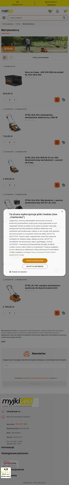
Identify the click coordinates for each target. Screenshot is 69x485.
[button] (18, 272)
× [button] (62, 211)
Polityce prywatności (38, 252)
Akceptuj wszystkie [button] (34, 261)
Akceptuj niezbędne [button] (34, 266)
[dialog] (34, 242)
